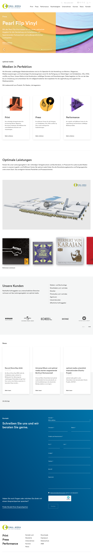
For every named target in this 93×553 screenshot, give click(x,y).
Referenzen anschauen (8, 268)
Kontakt (88, 6)
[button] (41, 49)
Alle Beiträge (6, 401)
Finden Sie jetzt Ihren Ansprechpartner (15, 507)
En (90, 2)
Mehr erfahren (7, 43)
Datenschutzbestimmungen (57, 493)
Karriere (75, 6)
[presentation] (3, 49)
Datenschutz (45, 541)
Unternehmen (66, 6)
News (82, 6)
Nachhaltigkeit (55, 6)
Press (36, 6)
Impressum (44, 538)
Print (31, 6)
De (87, 2)
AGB (42, 544)
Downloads (44, 535)
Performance (44, 6)
